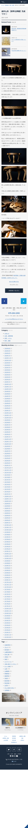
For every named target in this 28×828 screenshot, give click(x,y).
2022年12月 (7, 439)
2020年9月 (7, 503)
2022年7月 (7, 451)
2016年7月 (7, 620)
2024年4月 (7, 403)
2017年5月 (7, 599)
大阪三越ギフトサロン (10, 664)
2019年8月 (7, 534)
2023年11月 (7, 415)
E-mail (14, 761)
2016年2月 (7, 630)
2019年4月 (7, 544)
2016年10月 (7, 613)
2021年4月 (7, 487)
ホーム (2, 5)
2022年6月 (7, 453)
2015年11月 (7, 635)
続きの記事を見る (14, 281)
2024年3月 (7, 406)
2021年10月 (7, 472)
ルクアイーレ (8, 661)
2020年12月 (7, 496)
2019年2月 (7, 549)
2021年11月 (7, 470)
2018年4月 (7, 573)
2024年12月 (7, 384)
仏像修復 (6, 671)
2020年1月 (7, 522)
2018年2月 (7, 577)
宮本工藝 (6, 654)
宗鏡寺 (6, 678)
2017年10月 (7, 587)
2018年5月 (7, 570)
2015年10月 (7, 637)
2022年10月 (7, 444)
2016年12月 (7, 608)
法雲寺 (6, 685)
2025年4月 (7, 374)
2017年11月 (7, 584)
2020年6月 (7, 510)
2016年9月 (7, 615)
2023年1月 (7, 437)
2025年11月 (7, 358)
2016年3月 (7, 627)
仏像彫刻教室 (8, 652)
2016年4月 (7, 625)
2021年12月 (7, 468)
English (24, 2)
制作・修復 (12, 5)
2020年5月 (7, 513)
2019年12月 (7, 525)
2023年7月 (7, 425)
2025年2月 (7, 379)
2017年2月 (7, 604)
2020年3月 (7, 518)
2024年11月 (7, 386)
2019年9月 (7, 532)
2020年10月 (7, 501)
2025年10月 (7, 360)
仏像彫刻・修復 (22, 736)
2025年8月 (7, 365)
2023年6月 (7, 427)
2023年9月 (7, 420)
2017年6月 (7, 596)
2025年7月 (7, 367)
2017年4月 (7, 601)
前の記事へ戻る (14, 284)
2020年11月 (7, 499)
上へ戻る (26, 826)
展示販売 (6, 650)
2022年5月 (7, 456)
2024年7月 (7, 396)
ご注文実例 (5, 740)
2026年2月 (7, 353)
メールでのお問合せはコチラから (14, 319)
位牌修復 (6, 690)
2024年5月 (7, 401)
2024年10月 (7, 389)
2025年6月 (7, 370)
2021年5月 (7, 484)
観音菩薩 (6, 681)
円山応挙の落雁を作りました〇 (19, 50)
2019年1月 (7, 551)
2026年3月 (7, 351)
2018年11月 (7, 556)
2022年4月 (7, 458)
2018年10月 (7, 558)
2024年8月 (7, 394)
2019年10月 (7, 530)
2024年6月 (7, 398)
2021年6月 (7, 482)
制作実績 (14, 738)
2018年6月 (7, 568)
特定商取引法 (14, 742)
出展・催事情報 (8, 336)
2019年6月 (7, 539)
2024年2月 (7, 408)
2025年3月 (7, 377)
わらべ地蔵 (7, 666)
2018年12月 (7, 553)
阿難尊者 (6, 673)
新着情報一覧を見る (14, 290)
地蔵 (5, 659)
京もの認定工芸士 (9, 688)
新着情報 (7, 5)
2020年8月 (7, 506)
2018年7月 (7, 565)
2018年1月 (7, 580)
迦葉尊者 (6, 676)
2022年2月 (7, 463)
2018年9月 (7, 561)
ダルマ (6, 647)
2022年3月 (7, 460)
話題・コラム (8, 338)
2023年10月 (7, 417)
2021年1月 (7, 494)
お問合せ (22, 740)
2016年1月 (7, 632)
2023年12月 (7, 413)
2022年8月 (7, 448)
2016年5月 (7, 623)
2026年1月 (7, 355)
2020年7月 (7, 508)
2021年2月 (7, 491)
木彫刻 (6, 657)
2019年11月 (7, 527)
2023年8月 (7, 422)
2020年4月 (7, 515)
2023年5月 (7, 429)
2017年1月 (7, 606)
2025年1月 (7, 382)
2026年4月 (7, 348)
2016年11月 (7, 611)
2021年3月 (7, 489)
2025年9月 (7, 363)
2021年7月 (7, 479)
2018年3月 (7, 575)
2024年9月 (7, 391)
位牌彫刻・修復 (6, 738)
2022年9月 (7, 446)
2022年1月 (7, 465)
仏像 (5, 669)
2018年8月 (7, 563)
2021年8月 (7, 477)
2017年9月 (7, 589)
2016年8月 (7, 618)
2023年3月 (7, 432)
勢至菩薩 (6, 683)
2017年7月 (7, 594)
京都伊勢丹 (7, 645)
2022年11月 (7, 441)
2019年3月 (7, 546)
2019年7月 (7, 537)
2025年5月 (7, 372)
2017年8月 (7, 592)
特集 (22, 738)
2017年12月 (7, 582)
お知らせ (6, 333)
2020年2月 (7, 520)
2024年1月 (7, 410)
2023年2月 (7, 434)
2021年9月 (7, 475)
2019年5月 (7, 542)
